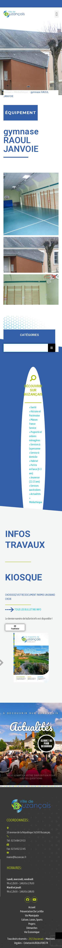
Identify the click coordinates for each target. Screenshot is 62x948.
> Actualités (35, 493)
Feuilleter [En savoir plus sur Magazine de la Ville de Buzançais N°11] (15, 629)
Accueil (7, 92)
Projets (31, 923)
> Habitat (33, 460)
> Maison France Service (33, 423)
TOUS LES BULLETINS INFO (23, 609)
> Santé (32, 407)
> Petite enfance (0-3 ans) (35, 469)
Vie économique (32, 932)
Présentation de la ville (32, 911)
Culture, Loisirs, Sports (31, 919)
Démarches (31, 927)
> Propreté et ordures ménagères (35, 436)
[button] (57, 14)
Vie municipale (32, 915)
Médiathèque (21, 92)
